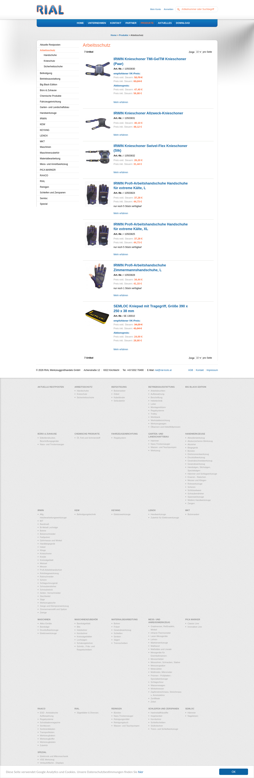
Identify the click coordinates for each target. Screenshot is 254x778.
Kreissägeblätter (84, 636)
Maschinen (45, 147)
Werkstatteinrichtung (160, 420)
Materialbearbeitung (50, 158)
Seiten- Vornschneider (50, 593)
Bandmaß (44, 524)
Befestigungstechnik (86, 514)
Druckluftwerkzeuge (49, 630)
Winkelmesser (157, 688)
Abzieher (192, 444)
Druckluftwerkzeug (196, 457)
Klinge (43, 550)
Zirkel (153, 702)
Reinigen (44, 187)
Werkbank (155, 417)
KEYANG (44, 130)
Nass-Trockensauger (160, 444)
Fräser (117, 627)
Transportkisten (47, 732)
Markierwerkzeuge (159, 643)
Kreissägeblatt (46, 560)
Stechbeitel (45, 596)
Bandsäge (45, 627)
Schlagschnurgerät (49, 583)
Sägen (117, 640)
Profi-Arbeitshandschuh (51, 570)
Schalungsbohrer (85, 643)
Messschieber (157, 659)
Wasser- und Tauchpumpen (164, 447)
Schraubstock (46, 589)
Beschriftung (156, 397)
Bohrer (43, 530)
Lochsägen (82, 640)
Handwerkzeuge (48, 113)
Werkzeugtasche (48, 603)
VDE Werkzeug (47, 759)
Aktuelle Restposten (50, 44)
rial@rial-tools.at (163, 370)
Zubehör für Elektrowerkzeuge (165, 517)
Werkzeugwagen (159, 423)
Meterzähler (156, 669)
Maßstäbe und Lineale (161, 649)
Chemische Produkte (50, 96)
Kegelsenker (156, 716)
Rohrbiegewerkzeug (49, 573)
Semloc (44, 198)
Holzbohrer (82, 630)
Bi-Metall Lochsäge (49, 527)
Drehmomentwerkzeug (198, 454)
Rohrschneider (47, 576)
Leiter (153, 404)
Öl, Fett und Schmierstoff (88, 438)
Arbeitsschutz (47, 50)
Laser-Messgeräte (159, 636)
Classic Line (193, 623)
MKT (42, 141)
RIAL (42, 181)
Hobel (43, 547)
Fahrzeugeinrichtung (50, 101)
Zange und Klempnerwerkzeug (54, 606)
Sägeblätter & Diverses (88, 713)
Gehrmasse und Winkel (51, 540)
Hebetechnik (156, 401)
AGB (190, 370)
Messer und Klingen (197, 480)
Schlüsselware (194, 490)
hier (140, 772)
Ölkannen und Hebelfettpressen (166, 427)
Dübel (116, 394)
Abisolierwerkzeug (196, 438)
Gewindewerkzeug (196, 464)
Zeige (192, 52)
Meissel (43, 563)
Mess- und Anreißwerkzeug (54, 164)
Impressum (212, 370)
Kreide (43, 557)
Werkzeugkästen (48, 742)
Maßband (155, 646)
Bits (78, 627)
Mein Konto (155, 9)
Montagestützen (158, 407)
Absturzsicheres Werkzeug (200, 441)
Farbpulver (45, 537)
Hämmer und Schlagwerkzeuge (202, 474)
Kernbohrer (82, 633)
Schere (43, 580)
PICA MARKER (48, 170)
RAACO (44, 175)
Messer (43, 566)
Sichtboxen (45, 726)
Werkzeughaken (47, 735)
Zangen (191, 503)
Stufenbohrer (157, 726)
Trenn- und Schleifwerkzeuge (164, 729)
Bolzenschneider (48, 534)
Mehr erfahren (121, 102)
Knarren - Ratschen (197, 477)
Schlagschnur (157, 682)
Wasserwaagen (158, 685)
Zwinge (43, 612)
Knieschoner (46, 553)
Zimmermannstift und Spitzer (53, 609)
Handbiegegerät (47, 544)
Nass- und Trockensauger (52, 444)
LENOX (44, 135)
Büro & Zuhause (48, 90)
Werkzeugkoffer (47, 739)
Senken (117, 636)
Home (114, 35)
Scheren (192, 487)
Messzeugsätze (158, 665)
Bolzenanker (120, 391)
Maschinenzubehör (49, 152)
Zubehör (44, 745)
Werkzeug (155, 450)
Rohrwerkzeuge (195, 484)
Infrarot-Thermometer (161, 633)
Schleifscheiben (158, 722)
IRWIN (43, 118)
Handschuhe (50, 55)
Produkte (123, 35)
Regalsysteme (157, 410)
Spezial (43, 204)
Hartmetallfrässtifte (159, 713)
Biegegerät (193, 447)
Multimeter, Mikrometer (161, 672)
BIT (41, 521)
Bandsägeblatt (83, 623)
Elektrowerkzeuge (122, 514)
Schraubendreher (196, 493)
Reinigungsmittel (121, 719)
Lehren (154, 639)
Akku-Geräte (46, 623)
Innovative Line (195, 627)
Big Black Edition (48, 84)
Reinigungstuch (121, 722)
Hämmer (192, 713)
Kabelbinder (119, 397)
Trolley (154, 414)
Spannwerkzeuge (196, 497)
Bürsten (191, 451)
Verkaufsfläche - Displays (52, 763)
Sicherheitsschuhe (53, 66)
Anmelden (168, 9)
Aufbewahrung (157, 394)
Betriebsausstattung (50, 78)
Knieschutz (49, 61)
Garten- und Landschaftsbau (54, 107)
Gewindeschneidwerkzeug (200, 461)
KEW (42, 124)
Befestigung (46, 73)
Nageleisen (193, 716)
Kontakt (200, 370)
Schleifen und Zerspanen (53, 192)
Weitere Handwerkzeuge (199, 500)
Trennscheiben (121, 643)
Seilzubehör (119, 401)
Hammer (155, 441)
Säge (42, 599)
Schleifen (118, 633)
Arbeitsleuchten (158, 391)
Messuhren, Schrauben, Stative (165, 662)
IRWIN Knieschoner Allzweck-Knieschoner (148, 113)
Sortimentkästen (47, 729)
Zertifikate (155, 698)
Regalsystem (120, 438)
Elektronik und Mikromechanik (54, 756)
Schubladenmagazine (50, 722)
